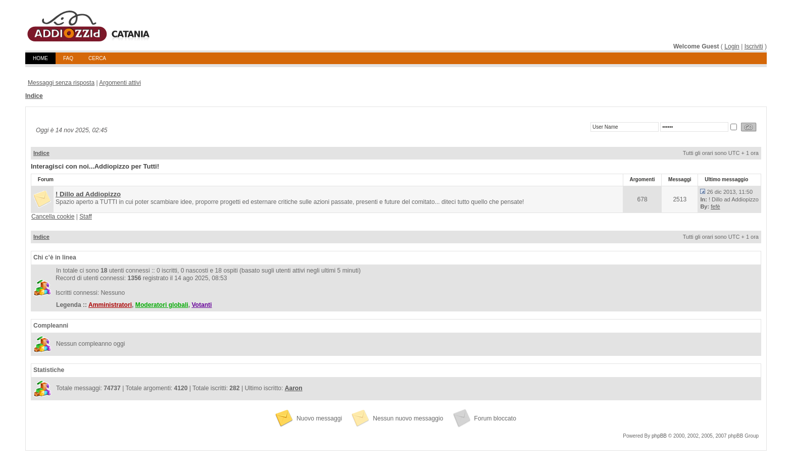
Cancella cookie (52, 216)
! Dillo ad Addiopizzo (88, 194)
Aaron (294, 388)
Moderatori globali (161, 304)
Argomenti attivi (120, 82)
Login (731, 46)
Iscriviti (754, 46)
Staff (85, 216)
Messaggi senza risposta (61, 82)
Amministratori (110, 304)
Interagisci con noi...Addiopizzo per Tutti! (95, 166)
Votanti (201, 304)
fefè (715, 206)
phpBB (659, 436)
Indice (34, 95)
